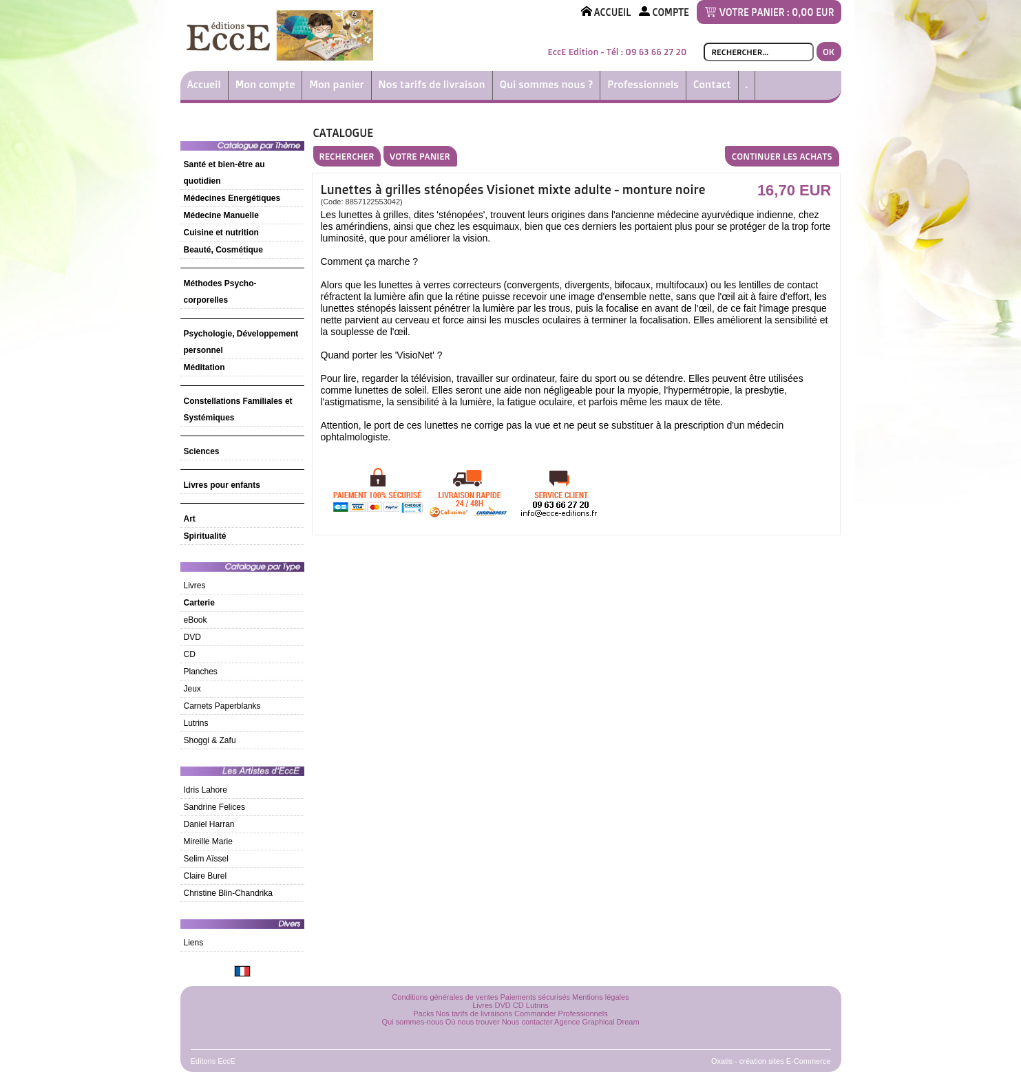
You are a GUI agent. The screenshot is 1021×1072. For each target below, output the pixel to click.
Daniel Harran (209, 824)
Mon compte (265, 84)
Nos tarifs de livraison (432, 84)
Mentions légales (600, 997)
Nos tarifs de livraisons (474, 1013)
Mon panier (336, 84)
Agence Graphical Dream (597, 1022)
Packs (423, 1013)
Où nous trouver (472, 1022)
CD (190, 654)
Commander (535, 1013)
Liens (194, 942)
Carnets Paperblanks (222, 706)
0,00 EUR (813, 12)
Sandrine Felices (214, 807)
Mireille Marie (208, 841)
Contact (712, 84)
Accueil (204, 84)
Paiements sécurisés (536, 997)
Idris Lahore (205, 790)
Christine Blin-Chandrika (228, 893)
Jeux (192, 689)
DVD (192, 637)
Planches (201, 671)
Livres (195, 585)
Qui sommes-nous (412, 1022)
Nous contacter (527, 1022)
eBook (195, 620)
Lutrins (196, 723)
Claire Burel (205, 876)
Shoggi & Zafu (210, 740)
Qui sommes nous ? (546, 84)
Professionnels (642, 84)
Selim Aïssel (206, 859)
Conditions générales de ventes (445, 997)
